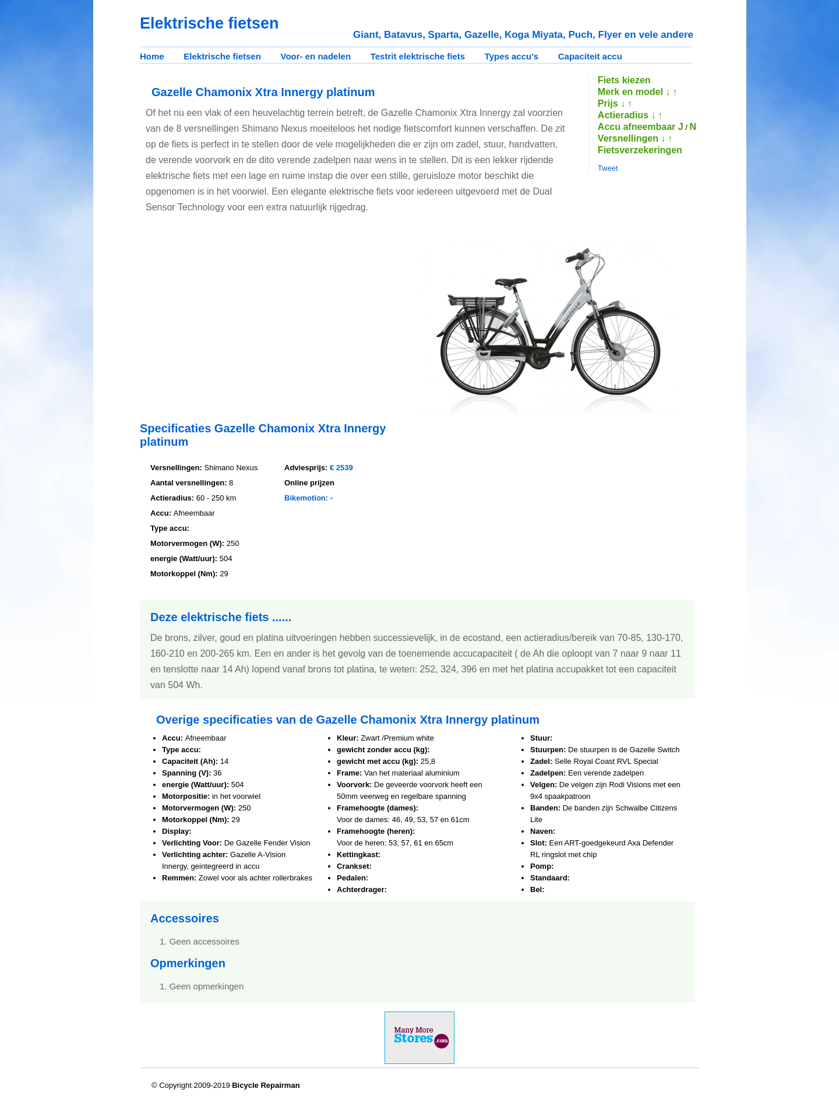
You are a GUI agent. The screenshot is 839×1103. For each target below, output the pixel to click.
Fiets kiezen (624, 80)
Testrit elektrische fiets (418, 56)
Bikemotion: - (308, 498)
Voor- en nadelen (316, 56)
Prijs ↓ (611, 103)
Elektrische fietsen (222, 56)
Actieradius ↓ (627, 115)
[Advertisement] (238, 319)
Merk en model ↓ (634, 92)
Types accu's (512, 56)
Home (152, 56)
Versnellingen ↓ (631, 138)
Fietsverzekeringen (640, 150)
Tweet (608, 168)
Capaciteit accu (590, 56)
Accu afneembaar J (640, 127)
